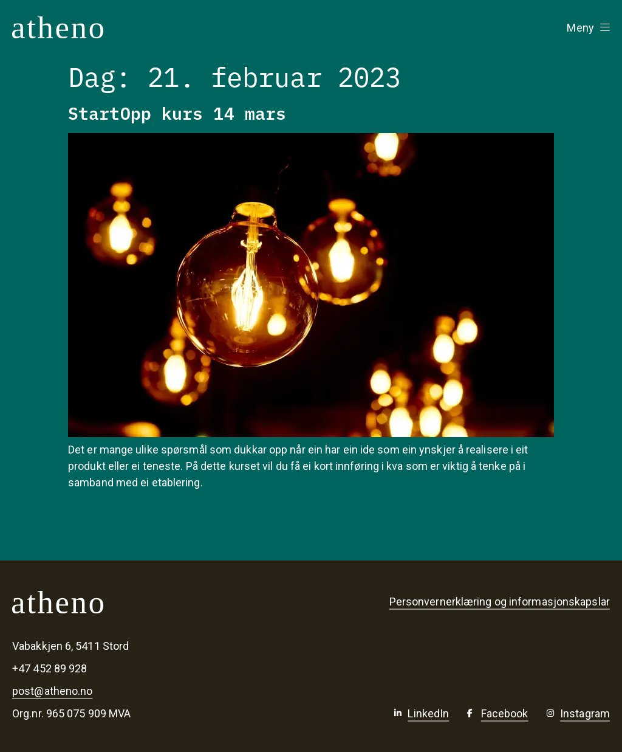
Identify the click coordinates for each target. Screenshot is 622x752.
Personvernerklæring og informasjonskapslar (499, 601)
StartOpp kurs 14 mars (177, 112)
